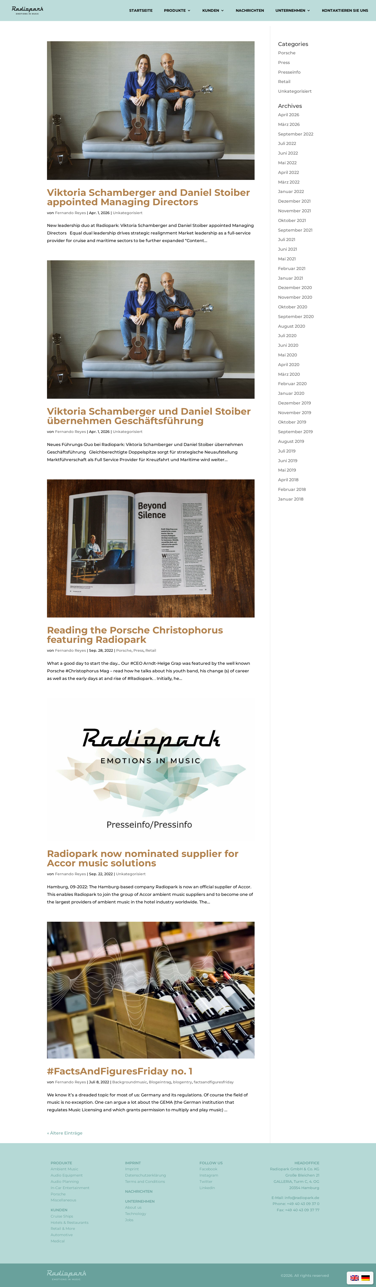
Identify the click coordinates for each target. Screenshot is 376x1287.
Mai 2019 (287, 470)
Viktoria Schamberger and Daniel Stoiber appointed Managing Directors (148, 197)
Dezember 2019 (294, 403)
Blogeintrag (160, 1082)
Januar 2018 (290, 499)
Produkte (175, 11)
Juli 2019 (287, 451)
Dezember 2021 (294, 201)
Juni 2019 (287, 460)
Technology (135, 1213)
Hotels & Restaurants (70, 1222)
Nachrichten (250, 11)
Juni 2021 (287, 249)
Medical (58, 1241)
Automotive (62, 1234)
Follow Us (211, 1163)
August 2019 (291, 441)
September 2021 (295, 230)
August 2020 (291, 326)
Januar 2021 (290, 278)
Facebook (208, 1169)
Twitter (206, 1181)
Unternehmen (290, 11)
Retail (150, 650)
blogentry (182, 1082)
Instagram (208, 1175)
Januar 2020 (291, 393)
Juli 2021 (286, 239)
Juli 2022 (287, 143)
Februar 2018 (292, 489)
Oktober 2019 (292, 422)
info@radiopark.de (302, 1197)
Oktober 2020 (292, 306)
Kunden (210, 11)
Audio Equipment (67, 1175)
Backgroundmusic (129, 1082)
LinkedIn (207, 1187)
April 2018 (288, 479)
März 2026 (289, 124)
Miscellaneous (63, 1200)
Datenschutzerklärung (145, 1175)
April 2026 (288, 114)
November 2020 (295, 297)
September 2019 (295, 431)
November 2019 (294, 412)
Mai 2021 (287, 258)
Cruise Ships (62, 1216)
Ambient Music (64, 1169)
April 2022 (288, 172)
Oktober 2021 (292, 220)
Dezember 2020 (295, 287)
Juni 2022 (288, 153)
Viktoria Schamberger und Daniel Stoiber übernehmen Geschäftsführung (149, 416)
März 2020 (289, 374)
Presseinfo (289, 72)
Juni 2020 (288, 345)
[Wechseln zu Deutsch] (365, 1278)
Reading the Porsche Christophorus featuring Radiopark (135, 634)
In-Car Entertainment (70, 1187)
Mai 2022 (287, 162)
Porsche (124, 650)
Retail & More (63, 1228)
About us (133, 1207)
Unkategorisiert (128, 212)
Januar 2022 (291, 191)
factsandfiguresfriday (214, 1082)
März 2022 (288, 182)
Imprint (133, 1163)
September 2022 (295, 134)
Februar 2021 (292, 268)
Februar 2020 (292, 383)
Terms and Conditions (145, 1181)
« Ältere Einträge (65, 1133)
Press (138, 650)
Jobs (129, 1220)
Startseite (140, 11)
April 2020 (288, 364)
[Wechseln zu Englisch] (354, 1278)
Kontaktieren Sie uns (345, 11)
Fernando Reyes (70, 212)
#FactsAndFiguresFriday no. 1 (119, 1071)
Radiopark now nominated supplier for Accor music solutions (143, 858)
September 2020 (296, 316)
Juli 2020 (287, 335)
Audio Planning (65, 1181)
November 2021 (294, 210)
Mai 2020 (287, 354)
